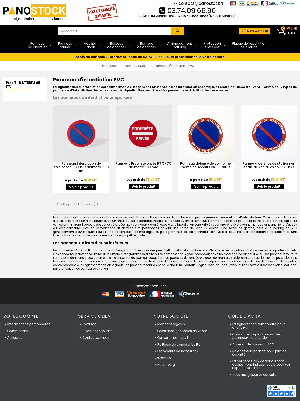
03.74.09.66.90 (187, 11)
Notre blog (166, 365)
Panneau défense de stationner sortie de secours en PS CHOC (206, 165)
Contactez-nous (95, 338)
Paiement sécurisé (97, 331)
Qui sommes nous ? (173, 338)
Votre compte (20, 316)
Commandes (18, 331)
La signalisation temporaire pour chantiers (258, 326)
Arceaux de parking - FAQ (253, 344)
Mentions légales (171, 324)
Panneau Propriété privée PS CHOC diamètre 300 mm (143, 165)
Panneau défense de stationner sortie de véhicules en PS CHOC (268, 165)
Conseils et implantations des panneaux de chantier (256, 336)
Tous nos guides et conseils (254, 375)
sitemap (164, 358)
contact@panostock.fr (199, 3)
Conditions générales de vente (182, 331)
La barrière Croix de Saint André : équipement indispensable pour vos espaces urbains (261, 365)
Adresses (14, 338)
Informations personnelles (28, 324)
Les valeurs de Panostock (178, 351)
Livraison (89, 324)
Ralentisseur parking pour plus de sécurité (259, 353)
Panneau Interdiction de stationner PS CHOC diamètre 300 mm (81, 167)
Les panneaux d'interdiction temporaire (92, 97)
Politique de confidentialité (178, 344)
